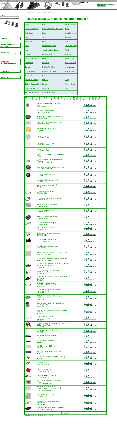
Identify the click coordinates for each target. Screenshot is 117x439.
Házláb (44, 75)
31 (39, 100)
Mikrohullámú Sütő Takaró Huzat (52, 29)
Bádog (67, 41)
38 (61, 100)
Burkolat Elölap (70, 71)
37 (58, 100)
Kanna (44, 84)
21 (86, 98)
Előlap (27, 24)
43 (77, 100)
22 (89, 98)
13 (61, 98)
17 (74, 98)
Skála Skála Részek (31, 88)
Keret (66, 75)
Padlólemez (29, 63)
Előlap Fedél (29, 41)
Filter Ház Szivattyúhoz (32, 92)
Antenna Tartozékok (31, 80)
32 (42, 100)
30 (36, 100)
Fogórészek (68, 88)
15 (67, 98)
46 (86, 100)
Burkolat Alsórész (70, 63)
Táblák (67, 50)
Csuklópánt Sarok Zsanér (50, 50)
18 (77, 98)
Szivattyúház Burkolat (49, 46)
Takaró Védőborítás (31, 29)
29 (32, 100)
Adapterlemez (69, 67)
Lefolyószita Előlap (71, 46)
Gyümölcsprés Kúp (48, 92)
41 (70, 100)
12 (58, 98)
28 (29, 100)
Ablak (27, 50)
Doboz (67, 29)
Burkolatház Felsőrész (49, 54)
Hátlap (27, 46)
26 (102, 98)
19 (80, 98)
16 (71, 98)
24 (96, 98)
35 (51, 100)
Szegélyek (45, 88)
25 (99, 98)
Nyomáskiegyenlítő (31, 58)
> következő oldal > (65, 413)
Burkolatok (28, 75)
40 (67, 100)
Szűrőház (68, 37)
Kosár (66, 80)
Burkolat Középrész (31, 71)
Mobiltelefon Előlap (48, 67)
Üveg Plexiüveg (70, 84)
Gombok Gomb (70, 24)
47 (89, 100)
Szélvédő (45, 80)
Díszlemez (45, 63)
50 (99, 100)
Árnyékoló (68, 54)
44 (80, 100)
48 (93, 100)
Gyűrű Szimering (70, 33)
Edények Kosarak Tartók (33, 84)
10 (52, 98)
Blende (44, 41)
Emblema (28, 54)
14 (64, 98)
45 (83, 100)
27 (26, 100)
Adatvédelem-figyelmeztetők (81, 1)
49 (96, 100)
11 (55, 98)
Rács (44, 33)
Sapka (44, 37)
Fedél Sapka (29, 33)
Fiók (43, 24)
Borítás (27, 67)
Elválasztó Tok (69, 58)
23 (93, 98)
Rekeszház (46, 58)
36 (55, 100)
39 (64, 100)
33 (45, 100)
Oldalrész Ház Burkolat (49, 71)
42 (74, 100)
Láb (26, 37)
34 (48, 100)
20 (83, 98)
